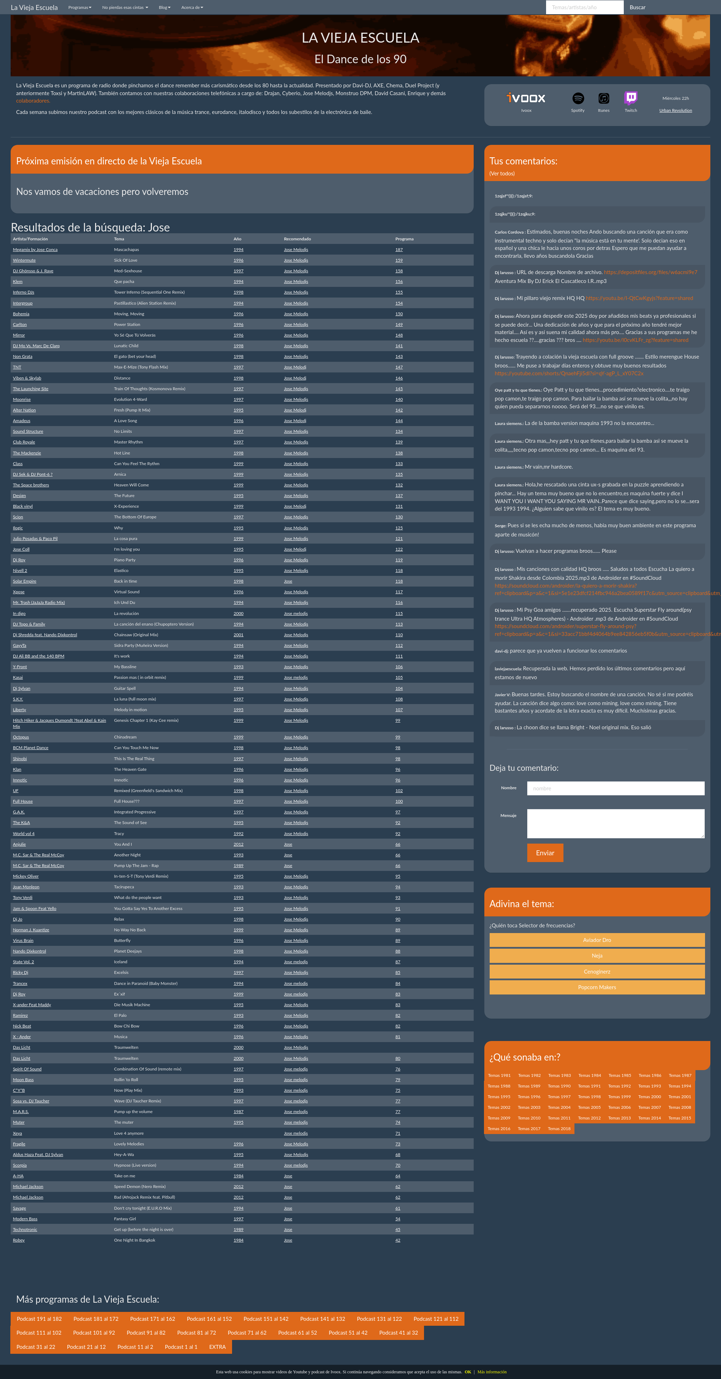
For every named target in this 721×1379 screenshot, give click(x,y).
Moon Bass (23, 1079)
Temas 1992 (619, 1086)
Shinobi (20, 758)
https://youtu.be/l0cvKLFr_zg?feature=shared (635, 340)
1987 (238, 1111)
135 (399, 474)
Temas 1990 (559, 1086)
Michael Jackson (28, 1186)
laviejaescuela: (509, 668)
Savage (19, 1208)
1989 (238, 865)
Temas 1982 (529, 1075)
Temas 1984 (589, 1075)
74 (397, 1122)
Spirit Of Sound (27, 1069)
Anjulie (19, 844)
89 (397, 929)
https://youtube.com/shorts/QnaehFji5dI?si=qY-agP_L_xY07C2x (569, 373)
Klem (17, 281)
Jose (288, 581)
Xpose (18, 591)
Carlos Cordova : (511, 232)
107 (399, 709)
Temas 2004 (559, 1107)
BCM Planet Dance (30, 747)
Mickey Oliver (26, 876)
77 (397, 1100)
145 (399, 388)
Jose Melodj (295, 367)
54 (397, 1218)
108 (399, 699)
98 (397, 747)
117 (399, 591)
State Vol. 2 (23, 961)
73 (397, 1143)
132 (399, 484)
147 (399, 367)
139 (399, 442)
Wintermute (24, 260)
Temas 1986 (650, 1075)
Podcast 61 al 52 (297, 1332)
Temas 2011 (559, 1118)
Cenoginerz (597, 971)
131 (399, 506)
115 (399, 613)
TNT (17, 367)
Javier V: (503, 694)
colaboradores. (33, 100)
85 (397, 972)
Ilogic (18, 527)
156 (399, 281)
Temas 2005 (589, 1107)
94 (397, 886)
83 (397, 994)
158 (399, 270)
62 (397, 1186)
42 (397, 1240)
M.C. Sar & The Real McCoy (38, 854)
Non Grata (22, 356)
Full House (23, 801)
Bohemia (21, 313)
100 (399, 801)
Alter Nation (24, 410)
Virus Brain (23, 940)
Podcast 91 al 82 (146, 1332)
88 (397, 951)
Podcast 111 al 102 (38, 1332)
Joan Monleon (26, 886)
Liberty (19, 709)
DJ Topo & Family (29, 624)
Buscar (637, 7)
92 (397, 822)
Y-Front (20, 666)
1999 (238, 463)
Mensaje (509, 815)
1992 (238, 833)
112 (399, 645)
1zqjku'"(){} (515, 214)
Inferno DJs (23, 292)
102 (399, 790)
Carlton (20, 324)
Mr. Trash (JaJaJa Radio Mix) (39, 602)
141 (399, 345)
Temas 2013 (619, 1118)
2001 (238, 634)
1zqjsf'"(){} (514, 195)
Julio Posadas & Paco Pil (35, 538)
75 (397, 1090)
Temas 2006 (619, 1107)
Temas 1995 (499, 1096)
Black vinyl (23, 506)
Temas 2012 (589, 1118)
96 (397, 769)
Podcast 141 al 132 (322, 1318)
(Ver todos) (502, 173)
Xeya (17, 1133)
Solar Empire (24, 581)
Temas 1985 (620, 1075)
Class (17, 463)
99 (397, 720)
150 (399, 313)
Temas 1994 (679, 1086)
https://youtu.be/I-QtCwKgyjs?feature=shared (639, 298)
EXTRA (217, 1346)
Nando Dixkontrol (29, 951)
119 (399, 559)
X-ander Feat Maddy (32, 1004)
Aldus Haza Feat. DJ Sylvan (38, 1154)
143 (399, 356)
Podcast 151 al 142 (265, 1318)
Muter (18, 1122)
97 (397, 811)
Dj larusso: (505, 316)
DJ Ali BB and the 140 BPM (38, 656)
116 (399, 602)
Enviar (545, 853)
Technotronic (25, 1229)
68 (397, 1154)
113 (399, 624)
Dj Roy (19, 559)
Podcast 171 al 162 (152, 1318)
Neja (597, 955)
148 (399, 335)
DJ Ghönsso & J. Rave (33, 270)
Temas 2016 (499, 1128)
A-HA (18, 1175)
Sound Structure (28, 431)
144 (399, 420)
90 (397, 919)
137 (399, 495)
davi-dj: (502, 651)
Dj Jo (17, 919)
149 (399, 324)
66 (397, 844)
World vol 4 (23, 833)
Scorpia (20, 1165)
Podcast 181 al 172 (96, 1318)
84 (397, 983)
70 (397, 1165)
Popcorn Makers (597, 987)
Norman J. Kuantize (31, 929)
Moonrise (22, 399)
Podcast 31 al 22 (35, 1346)
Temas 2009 (499, 1118)
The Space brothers (31, 484)
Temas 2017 (529, 1128)
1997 (238, 270)
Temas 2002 (499, 1107)
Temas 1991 (589, 1086)
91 (397, 908)
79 (397, 1079)
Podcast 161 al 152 (209, 1318)
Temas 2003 (529, 1107)
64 (397, 1175)
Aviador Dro (597, 940)
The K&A (21, 822)
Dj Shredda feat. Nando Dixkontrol (45, 634)
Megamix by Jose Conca (35, 249)
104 (399, 688)
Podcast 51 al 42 (348, 1332)
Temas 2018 (559, 1128)
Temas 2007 (649, 1107)
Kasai (18, 677)
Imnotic (20, 780)
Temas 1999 (619, 1096)
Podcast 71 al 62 (247, 1332)
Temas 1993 (649, 1086)
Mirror (19, 335)
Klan (17, 769)
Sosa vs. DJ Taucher (31, 1100)
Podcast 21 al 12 (86, 1346)
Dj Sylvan (21, 688)
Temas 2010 (529, 1118)
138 (399, 453)
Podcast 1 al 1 (181, 1346)
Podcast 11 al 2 (135, 1346)
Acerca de (192, 7)
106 (399, 666)
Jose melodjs (296, 613)
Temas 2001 (679, 1096)
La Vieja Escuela (34, 7)
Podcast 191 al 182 (39, 1318)
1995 (238, 410)
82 (397, 1015)
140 (399, 399)
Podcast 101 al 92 (94, 1332)
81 (397, 1036)
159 (399, 260)
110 (399, 634)
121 (399, 538)
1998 (238, 292)
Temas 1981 (499, 1075)
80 (397, 1058)
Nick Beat (22, 1026)
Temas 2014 (649, 1118)
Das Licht (21, 1047)
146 (399, 378)
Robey (18, 1240)
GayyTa (19, 645)
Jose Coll (21, 549)
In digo (19, 613)
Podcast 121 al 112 (436, 1318)
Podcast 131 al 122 (379, 1318)
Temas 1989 (529, 1086)
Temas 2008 (679, 1107)
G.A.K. (18, 811)
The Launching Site (30, 388)
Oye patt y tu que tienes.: (519, 390)
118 (399, 570)
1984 (238, 1175)
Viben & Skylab (27, 378)
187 (399, 249)
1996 (238, 260)
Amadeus (21, 420)
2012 (238, 844)
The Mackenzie (27, 453)
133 (399, 463)
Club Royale (24, 442)
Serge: (501, 525)
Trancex (20, 983)
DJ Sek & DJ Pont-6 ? (33, 474)
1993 (238, 666)
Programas (80, 7)
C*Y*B (19, 1090)
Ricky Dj (20, 972)
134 (399, 431)
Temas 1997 (559, 1096)
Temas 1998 (589, 1096)
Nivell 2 (20, 570)
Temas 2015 (679, 1118)
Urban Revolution (676, 110)
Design (19, 495)
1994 (238, 249)
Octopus (21, 737)
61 (397, 1208)
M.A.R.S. (21, 1111)
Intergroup (22, 303)
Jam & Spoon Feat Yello (34, 908)
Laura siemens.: (510, 423)
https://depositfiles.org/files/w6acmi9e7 (650, 272)
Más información (492, 1371)
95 (397, 876)
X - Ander (22, 1036)
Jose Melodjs (296, 249)
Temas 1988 (499, 1086)
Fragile (19, 1143)
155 (399, 292)
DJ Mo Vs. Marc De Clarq (36, 345)
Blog (165, 7)
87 (397, 961)
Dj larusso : (506, 272)
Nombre (509, 787)
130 (399, 516)
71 (397, 1133)
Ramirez (20, 1015)
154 (399, 303)
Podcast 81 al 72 (196, 1332)
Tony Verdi (22, 897)
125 (399, 527)
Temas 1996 (529, 1096)
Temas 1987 (680, 1075)
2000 (238, 613)
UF (15, 790)
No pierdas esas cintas (125, 7)
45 (397, 1229)
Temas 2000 (649, 1096)
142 (399, 410)
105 (399, 677)
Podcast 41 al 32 (398, 1332)
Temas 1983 (559, 1075)
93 (397, 897)
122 (399, 549)
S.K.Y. (18, 699)
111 (399, 656)
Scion (18, 516)
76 (397, 1069)
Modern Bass (25, 1218)
